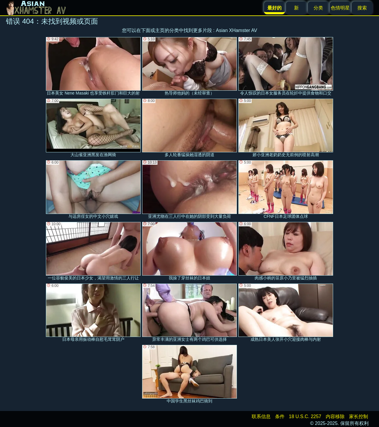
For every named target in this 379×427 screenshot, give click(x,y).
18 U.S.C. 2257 (305, 416)
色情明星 (340, 7)
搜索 (362, 7)
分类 (318, 7)
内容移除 (335, 416)
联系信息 (261, 416)
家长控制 (358, 416)
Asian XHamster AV (236, 30)
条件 (280, 416)
